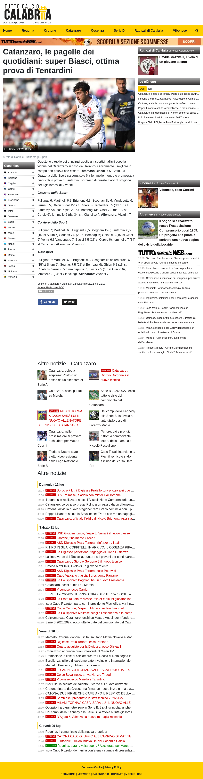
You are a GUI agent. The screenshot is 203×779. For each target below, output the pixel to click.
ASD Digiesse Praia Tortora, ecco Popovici (80, 570)
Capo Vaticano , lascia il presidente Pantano (81, 575)
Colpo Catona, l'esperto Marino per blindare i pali (85, 608)
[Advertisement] (169, 152)
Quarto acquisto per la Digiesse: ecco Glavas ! (83, 646)
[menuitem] (197, 30)
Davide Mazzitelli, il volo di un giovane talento (76, 566)
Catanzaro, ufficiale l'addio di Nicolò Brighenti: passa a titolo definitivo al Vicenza (106, 518)
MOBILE (130, 774)
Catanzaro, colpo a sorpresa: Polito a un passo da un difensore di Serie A (96, 504)
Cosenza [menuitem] (97, 30)
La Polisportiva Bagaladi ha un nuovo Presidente (84, 580)
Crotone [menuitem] (50, 30)
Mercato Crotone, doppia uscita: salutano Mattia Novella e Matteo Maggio (96, 637)
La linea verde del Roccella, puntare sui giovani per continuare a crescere (96, 556)
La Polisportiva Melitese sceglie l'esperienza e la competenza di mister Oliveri (104, 613)
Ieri (150, 88)
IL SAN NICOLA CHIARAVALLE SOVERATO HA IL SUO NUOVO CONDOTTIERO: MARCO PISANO (121, 670)
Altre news (147, 214)
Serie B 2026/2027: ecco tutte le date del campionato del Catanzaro (92, 622)
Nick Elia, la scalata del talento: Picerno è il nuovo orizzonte (86, 684)
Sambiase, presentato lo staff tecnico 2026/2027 (84, 698)
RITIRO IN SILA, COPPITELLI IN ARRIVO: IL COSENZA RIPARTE (91, 547)
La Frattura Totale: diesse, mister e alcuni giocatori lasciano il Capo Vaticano (103, 599)
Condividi (48, 302)
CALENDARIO (100, 774)
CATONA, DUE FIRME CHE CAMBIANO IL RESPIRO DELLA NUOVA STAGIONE (102, 693)
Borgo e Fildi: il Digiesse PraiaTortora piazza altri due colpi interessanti (99, 490)
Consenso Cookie (91, 767)
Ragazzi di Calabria (153, 50)
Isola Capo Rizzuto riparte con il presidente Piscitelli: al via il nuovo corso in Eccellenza (105, 603)
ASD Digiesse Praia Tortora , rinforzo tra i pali (82, 542)
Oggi (142, 88)
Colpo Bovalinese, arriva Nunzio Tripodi (78, 674)
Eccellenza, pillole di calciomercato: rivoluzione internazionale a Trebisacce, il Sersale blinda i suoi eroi (116, 660)
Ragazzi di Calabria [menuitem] (148, 30)
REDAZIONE (68, 774)
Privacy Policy (113, 767)
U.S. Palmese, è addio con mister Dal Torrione (83, 495)
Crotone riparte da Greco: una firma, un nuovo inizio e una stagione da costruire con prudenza (110, 688)
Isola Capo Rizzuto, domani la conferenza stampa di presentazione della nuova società (105, 750)
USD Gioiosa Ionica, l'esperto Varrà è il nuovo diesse (87, 533)
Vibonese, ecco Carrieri (67, 589)
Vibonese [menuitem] (180, 30)
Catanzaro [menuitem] (73, 30)
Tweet (70, 302)
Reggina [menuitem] (28, 30)
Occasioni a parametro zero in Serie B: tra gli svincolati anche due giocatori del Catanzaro (107, 707)
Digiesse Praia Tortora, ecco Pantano (76, 642)
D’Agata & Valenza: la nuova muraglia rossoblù (83, 716)
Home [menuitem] (7, 30)
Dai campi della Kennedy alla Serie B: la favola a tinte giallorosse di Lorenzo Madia (102, 712)
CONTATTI (117, 774)
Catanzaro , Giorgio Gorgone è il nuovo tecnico (115, 375)
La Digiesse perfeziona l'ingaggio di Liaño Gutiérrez (86, 552)
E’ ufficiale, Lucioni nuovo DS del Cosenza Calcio (85, 741)
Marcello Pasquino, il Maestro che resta (72, 665)
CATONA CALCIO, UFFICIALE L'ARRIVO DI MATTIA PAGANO (95, 736)
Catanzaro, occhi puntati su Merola (69, 585)
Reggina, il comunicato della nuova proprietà (76, 731)
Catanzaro (53, 283)
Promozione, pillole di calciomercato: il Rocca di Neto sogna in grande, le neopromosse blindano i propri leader (122, 656)
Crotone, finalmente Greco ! (70, 538)
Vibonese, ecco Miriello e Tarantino (75, 679)
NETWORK (83, 774)
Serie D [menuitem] (119, 30)
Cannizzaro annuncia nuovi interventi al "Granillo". (80, 651)
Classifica (11, 165)
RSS (139, 774)
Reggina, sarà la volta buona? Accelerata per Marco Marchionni (95, 745)
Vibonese (146, 183)
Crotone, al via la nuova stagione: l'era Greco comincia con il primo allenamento (100, 509)
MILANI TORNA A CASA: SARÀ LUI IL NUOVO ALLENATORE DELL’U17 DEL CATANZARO (115, 702)
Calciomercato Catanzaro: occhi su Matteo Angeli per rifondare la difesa (95, 617)
